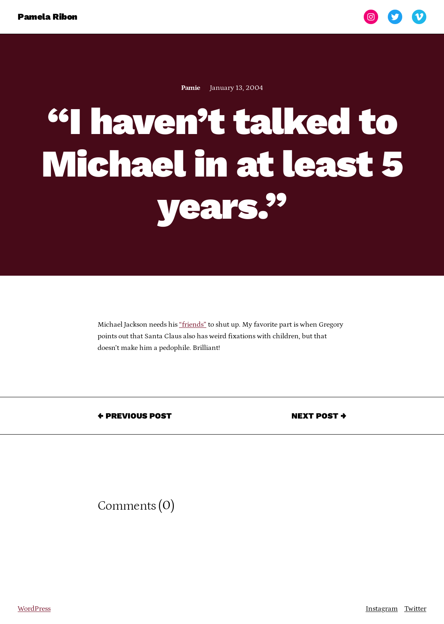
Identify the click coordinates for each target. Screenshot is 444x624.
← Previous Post (135, 416)
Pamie (190, 88)
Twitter (415, 609)
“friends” (192, 325)
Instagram (382, 609)
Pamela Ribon (47, 17)
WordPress (34, 609)
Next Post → (318, 416)
